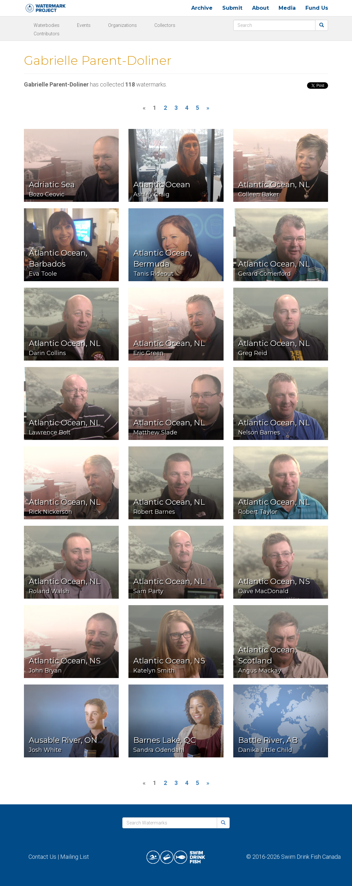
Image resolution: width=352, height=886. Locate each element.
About (260, 8)
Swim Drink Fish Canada (311, 856)
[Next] (208, 108)
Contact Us (42, 856)
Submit (232, 8)
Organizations (122, 25)
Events (84, 25)
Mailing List (74, 856)
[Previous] (144, 108)
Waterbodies (47, 25)
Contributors (47, 33)
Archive (202, 8)
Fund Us (316, 8)
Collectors (164, 25)
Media (287, 8)
